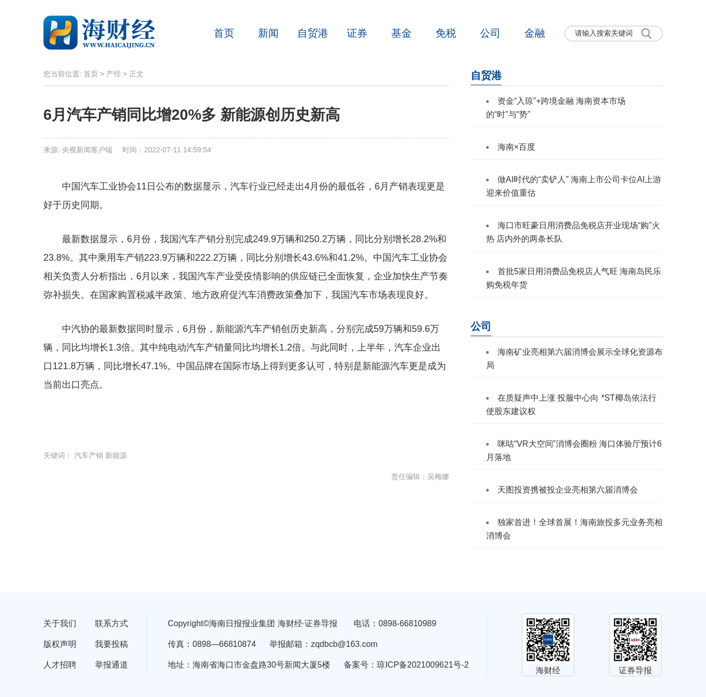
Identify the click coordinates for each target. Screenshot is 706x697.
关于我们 (59, 623)
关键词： (58, 455)
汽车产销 (88, 455)
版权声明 (59, 644)
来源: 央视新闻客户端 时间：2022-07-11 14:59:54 (127, 150)
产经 (113, 74)
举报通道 (111, 664)
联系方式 (111, 623)
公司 (490, 33)
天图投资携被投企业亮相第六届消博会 (568, 489)
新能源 (116, 455)
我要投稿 (111, 644)
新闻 (268, 33)
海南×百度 (516, 146)
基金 (401, 33)
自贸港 (312, 33)
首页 (224, 33)
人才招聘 (59, 664)
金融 (534, 33)
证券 (357, 33)
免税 (446, 33)
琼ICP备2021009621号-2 (423, 664)
